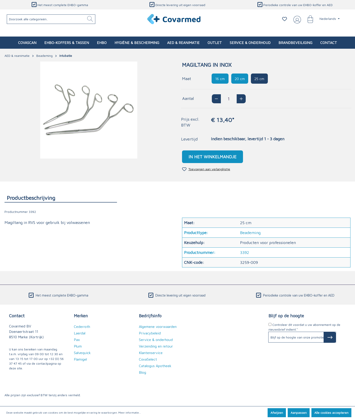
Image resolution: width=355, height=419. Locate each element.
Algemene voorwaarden (158, 327)
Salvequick (82, 353)
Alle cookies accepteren (331, 412)
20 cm (240, 79)
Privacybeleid (150, 333)
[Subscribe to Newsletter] (330, 337)
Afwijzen (277, 412)
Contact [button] (17, 315)
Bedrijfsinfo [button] (150, 315)
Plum (78, 346)
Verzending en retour (156, 346)
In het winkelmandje (212, 156)
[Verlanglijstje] (284, 19)
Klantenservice (151, 353)
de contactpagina (44, 363)
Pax (77, 340)
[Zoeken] (90, 19)
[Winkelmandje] (308, 19)
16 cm (220, 79)
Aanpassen (299, 412)
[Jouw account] (296, 19)
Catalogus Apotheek (155, 366)
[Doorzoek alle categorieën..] (51, 19)
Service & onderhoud (156, 340)
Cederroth (82, 327)
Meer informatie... (129, 412)
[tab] (61, 198)
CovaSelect (148, 359)
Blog (142, 372)
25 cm (259, 79)
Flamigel (80, 359)
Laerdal (79, 333)
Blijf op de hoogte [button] (286, 315)
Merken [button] (81, 315)
